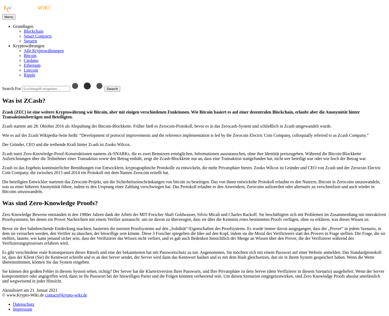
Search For (11, 88)
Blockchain (33, 31)
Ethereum (32, 65)
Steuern (30, 41)
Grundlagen (23, 26)
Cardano (31, 60)
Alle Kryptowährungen (44, 50)
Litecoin (31, 70)
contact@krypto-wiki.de (66, 295)
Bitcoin (30, 55)
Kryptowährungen (28, 46)
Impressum (22, 309)
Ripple (29, 75)
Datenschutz (23, 304)
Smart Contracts (38, 36)
